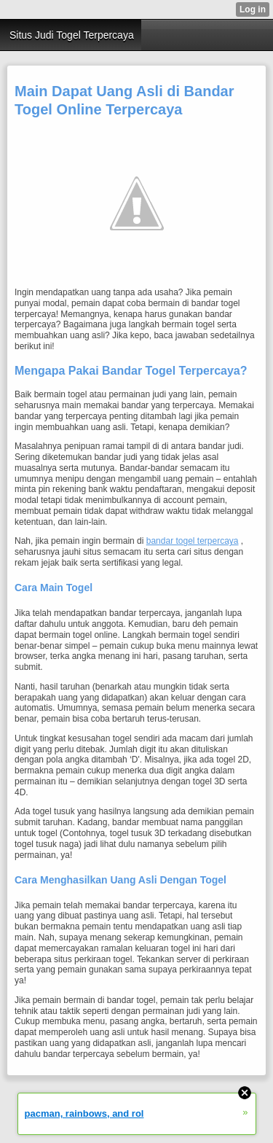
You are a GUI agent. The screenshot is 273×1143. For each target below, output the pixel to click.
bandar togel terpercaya (192, 541)
